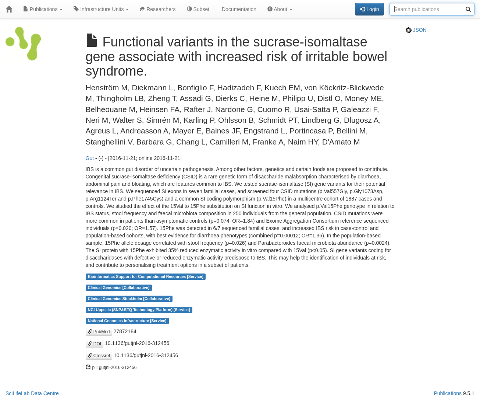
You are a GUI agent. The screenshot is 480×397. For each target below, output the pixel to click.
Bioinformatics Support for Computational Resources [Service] (145, 276)
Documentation (238, 9)
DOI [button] (95, 343)
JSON (416, 30)
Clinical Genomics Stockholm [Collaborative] (129, 298)
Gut (90, 158)
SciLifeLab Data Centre (32, 393)
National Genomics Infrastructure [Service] (127, 320)
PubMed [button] (99, 331)
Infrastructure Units (101, 9)
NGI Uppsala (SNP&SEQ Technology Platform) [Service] (139, 309)
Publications (43, 9)
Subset (198, 9)
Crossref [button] (99, 355)
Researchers (157, 9)
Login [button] (369, 9)
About (279, 9)
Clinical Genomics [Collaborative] (118, 287)
